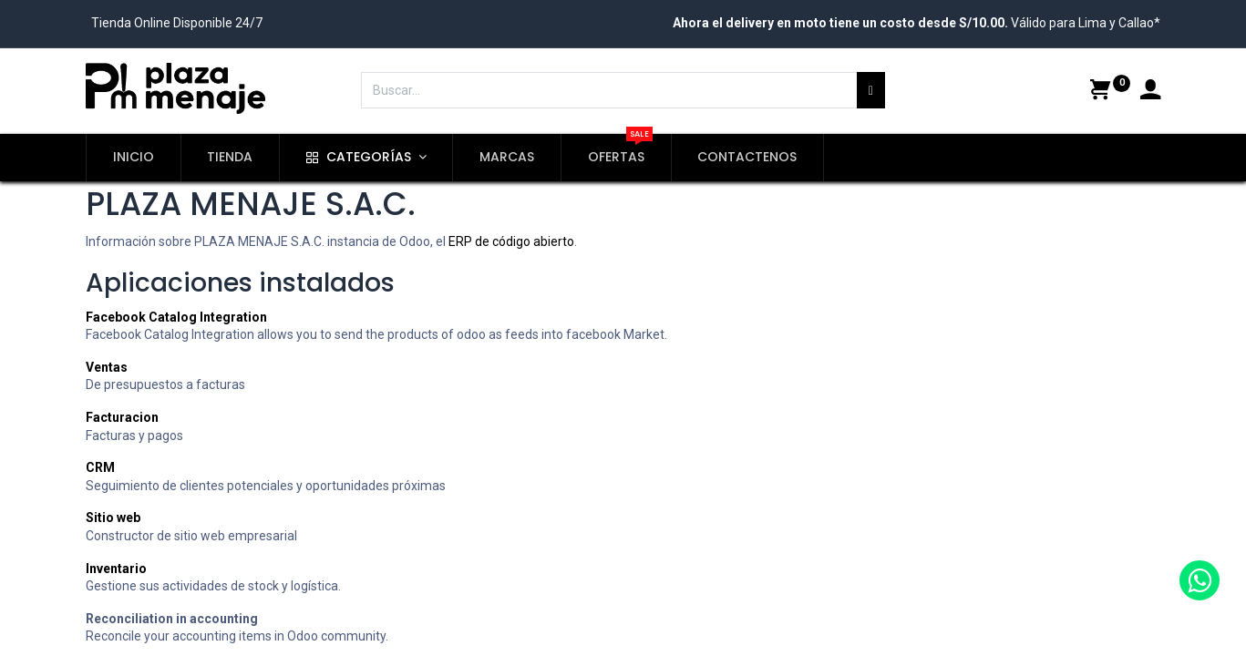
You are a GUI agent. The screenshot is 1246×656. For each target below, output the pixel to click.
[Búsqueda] (871, 90)
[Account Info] (1150, 92)
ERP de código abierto (511, 241)
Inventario (116, 568)
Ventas (107, 367)
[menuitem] (133, 157)
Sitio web (113, 517)
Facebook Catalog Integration (176, 317)
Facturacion (122, 417)
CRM (100, 467)
